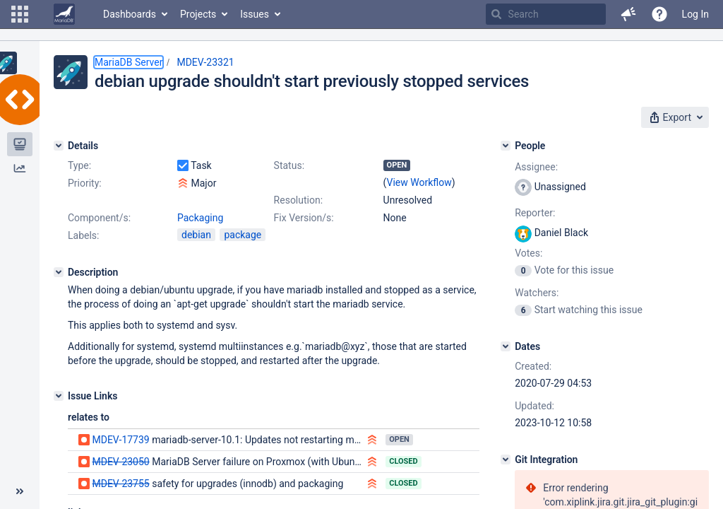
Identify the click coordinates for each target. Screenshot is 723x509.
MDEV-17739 (120, 439)
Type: (79, 165)
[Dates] (505, 346)
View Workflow (419, 182)
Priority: (85, 183)
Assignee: (536, 166)
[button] (19, 14)
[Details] (59, 146)
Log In (695, 14)
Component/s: (99, 217)
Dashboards (129, 14)
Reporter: (535, 212)
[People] (505, 146)
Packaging (200, 217)
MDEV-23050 (120, 461)
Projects (198, 14)
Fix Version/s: (304, 217)
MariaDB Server (128, 62)
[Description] (59, 272)
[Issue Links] (59, 396)
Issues (254, 14)
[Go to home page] (64, 14)
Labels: (83, 235)
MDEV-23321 (205, 62)
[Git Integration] (505, 459)
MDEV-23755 (120, 483)
